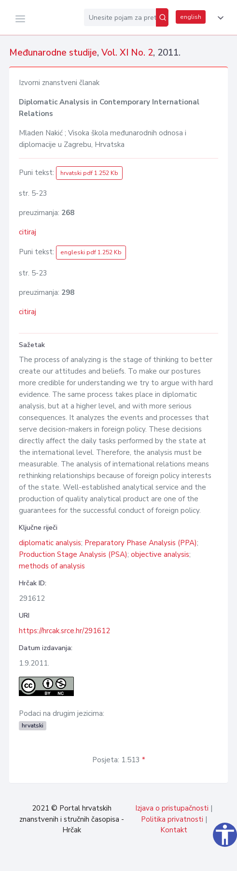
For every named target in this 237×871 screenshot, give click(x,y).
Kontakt (173, 830)
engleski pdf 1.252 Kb (91, 252)
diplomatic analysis (50, 543)
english (190, 17)
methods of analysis (52, 566)
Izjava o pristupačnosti (172, 808)
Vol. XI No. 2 (127, 52)
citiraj (27, 232)
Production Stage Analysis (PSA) (73, 554)
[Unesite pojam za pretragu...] (120, 17)
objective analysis (160, 554)
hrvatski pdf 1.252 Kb (89, 173)
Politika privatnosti (172, 819)
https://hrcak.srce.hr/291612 (64, 631)
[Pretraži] (162, 17)
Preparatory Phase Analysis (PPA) (140, 543)
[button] (218, 17)
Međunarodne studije (53, 52)
